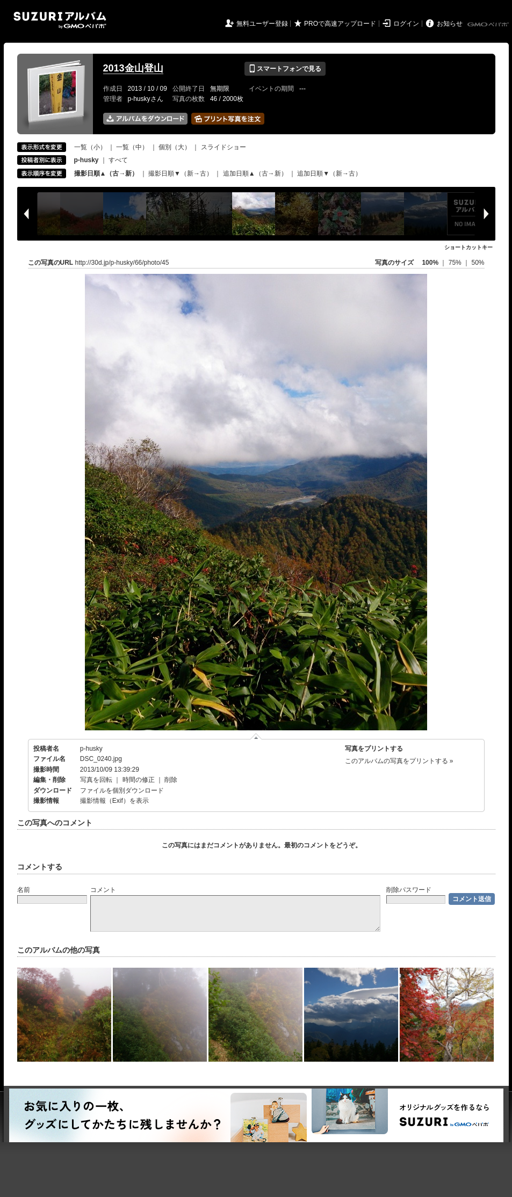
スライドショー (223, 147)
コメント (103, 890)
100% (430, 262)
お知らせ (450, 23)
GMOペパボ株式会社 (488, 24)
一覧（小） (90, 147)
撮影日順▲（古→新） (106, 173)
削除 (170, 780)
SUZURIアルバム (60, 20)
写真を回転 (96, 780)
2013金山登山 (133, 68)
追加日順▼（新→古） (329, 173)
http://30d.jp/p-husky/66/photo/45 (122, 262)
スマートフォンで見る (285, 69)
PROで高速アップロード (340, 23)
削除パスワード (408, 890)
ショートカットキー (468, 247)
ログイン (406, 23)
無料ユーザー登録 (262, 23)
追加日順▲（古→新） (255, 173)
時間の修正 (138, 780)
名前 (23, 890)
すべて (118, 160)
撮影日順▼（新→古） (180, 173)
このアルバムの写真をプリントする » (399, 761)
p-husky (91, 748)
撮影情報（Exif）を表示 (114, 800)
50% (477, 262)
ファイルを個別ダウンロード (122, 790)
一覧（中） (132, 147)
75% (456, 262)
